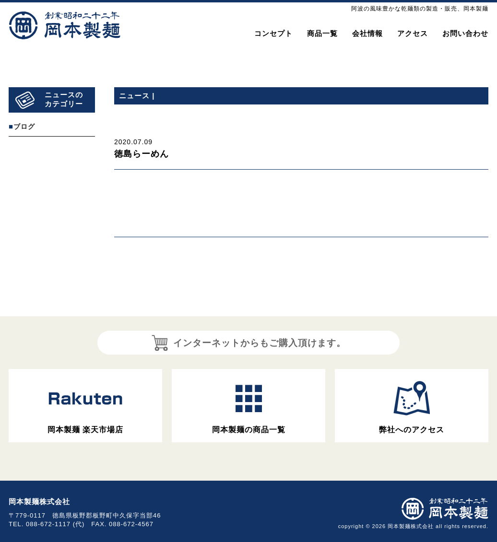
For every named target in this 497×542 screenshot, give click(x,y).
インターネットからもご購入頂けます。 (248, 342)
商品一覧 (322, 33)
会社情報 (367, 33)
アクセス (412, 33)
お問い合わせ (465, 33)
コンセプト (273, 33)
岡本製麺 (65, 25)
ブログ (24, 126)
